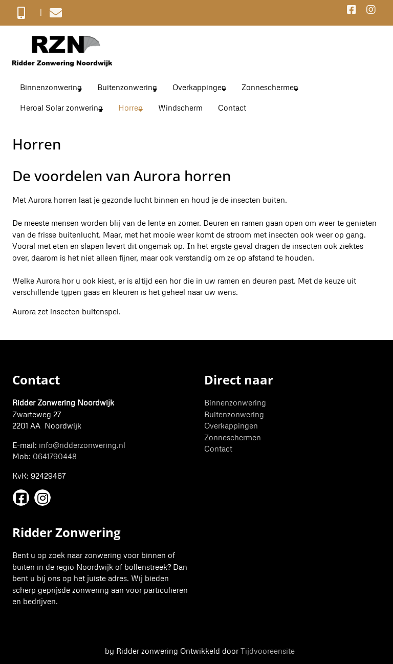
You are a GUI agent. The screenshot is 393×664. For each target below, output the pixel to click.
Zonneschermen (270, 87)
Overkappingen (199, 87)
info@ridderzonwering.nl (82, 444)
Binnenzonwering (51, 87)
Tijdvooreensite (268, 650)
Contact (232, 107)
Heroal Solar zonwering (61, 107)
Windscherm (180, 107)
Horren (130, 107)
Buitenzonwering (127, 87)
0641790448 (55, 456)
